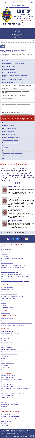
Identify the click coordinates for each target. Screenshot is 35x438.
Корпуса (3, 303)
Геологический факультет (8, 66)
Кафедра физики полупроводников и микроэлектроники (16, 104)
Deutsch (21, 1)
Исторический (5, 340)
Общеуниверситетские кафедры (10, 156)
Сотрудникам (4, 406)
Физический (4, 358)
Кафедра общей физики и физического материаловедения (16, 85)
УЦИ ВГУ (32, 436)
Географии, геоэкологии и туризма (10, 333)
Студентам (3, 400)
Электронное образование (8, 298)
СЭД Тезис (3, 423)
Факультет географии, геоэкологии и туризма (13, 63)
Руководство (4, 260)
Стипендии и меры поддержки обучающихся (12, 269)
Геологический (5, 336)
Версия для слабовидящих (17, 5)
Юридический (4, 369)
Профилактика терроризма (8, 386)
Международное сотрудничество (9, 278)
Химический (4, 365)
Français (30, 1)
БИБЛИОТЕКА (17, 36)
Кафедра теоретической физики (10, 88)
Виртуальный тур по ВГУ (7, 289)
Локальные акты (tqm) (6, 421)
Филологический (5, 360)
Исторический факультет (8, 69)
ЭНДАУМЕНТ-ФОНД (17, 37)
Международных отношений (8, 349)
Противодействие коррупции (8, 382)
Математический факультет (9, 72)
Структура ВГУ (4, 291)
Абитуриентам (4, 397)
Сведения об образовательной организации (17, 7)
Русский (4, 1)
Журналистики (5, 338)
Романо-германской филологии (9, 354)
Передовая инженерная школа (9, 294)
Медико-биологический (7, 347)
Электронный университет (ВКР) (9, 419)
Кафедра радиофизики (7, 107)
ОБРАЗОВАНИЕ (17, 31)
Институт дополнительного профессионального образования (16, 323)
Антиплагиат (4, 425)
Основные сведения (6, 249)
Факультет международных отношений (12, 153)
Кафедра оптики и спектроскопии (10, 101)
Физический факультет (7, 51)
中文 (13, 2)
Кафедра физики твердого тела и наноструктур (13, 95)
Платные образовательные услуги (9, 272)
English (13, 1)
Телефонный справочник (7, 307)
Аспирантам (4, 402)
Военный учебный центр (8, 158)
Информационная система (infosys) (10, 416)
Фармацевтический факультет (10, 140)
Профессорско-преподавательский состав (16, 50)
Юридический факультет (8, 131)
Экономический (5, 367)
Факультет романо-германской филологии (13, 79)
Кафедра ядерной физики (8, 98)
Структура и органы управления (9, 251)
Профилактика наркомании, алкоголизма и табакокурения (16, 388)
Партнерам (4, 409)
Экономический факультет (9, 128)
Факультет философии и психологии (11, 137)
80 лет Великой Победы (7, 377)
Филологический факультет (9, 122)
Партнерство (4, 300)
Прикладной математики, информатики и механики (14, 351)
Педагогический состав (7, 263)
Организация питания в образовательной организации (15, 281)
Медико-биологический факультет (11, 60)
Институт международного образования (12, 150)
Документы (4, 254)
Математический (5, 345)
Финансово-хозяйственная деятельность (11, 274)
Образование (4, 256)
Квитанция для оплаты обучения (9, 404)
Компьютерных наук (6, 342)
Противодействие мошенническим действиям (12, 393)
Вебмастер (9, 436)
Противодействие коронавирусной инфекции (12, 379)
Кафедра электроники (7, 109)
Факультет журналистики (8, 134)
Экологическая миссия (7, 395)
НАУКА (17, 33)
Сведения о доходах (6, 384)
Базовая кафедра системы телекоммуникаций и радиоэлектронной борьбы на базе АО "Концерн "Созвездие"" (17, 113)
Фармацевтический (6, 356)
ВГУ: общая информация (7, 287)
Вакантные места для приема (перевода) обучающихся (15, 276)
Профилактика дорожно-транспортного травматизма (14, 391)
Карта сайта (30, 2)
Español (4, 2)
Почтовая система (5, 414)
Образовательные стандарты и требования (12, 258)
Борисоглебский (5, 313)
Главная (2, 50)
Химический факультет (8, 125)
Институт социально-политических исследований (13, 325)
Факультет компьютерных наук (10, 143)
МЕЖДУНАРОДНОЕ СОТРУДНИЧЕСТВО (17, 34)
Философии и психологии (7, 363)
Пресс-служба (16, 436)
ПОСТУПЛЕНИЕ (17, 30)
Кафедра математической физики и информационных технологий (15, 91)
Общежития (4, 305)
